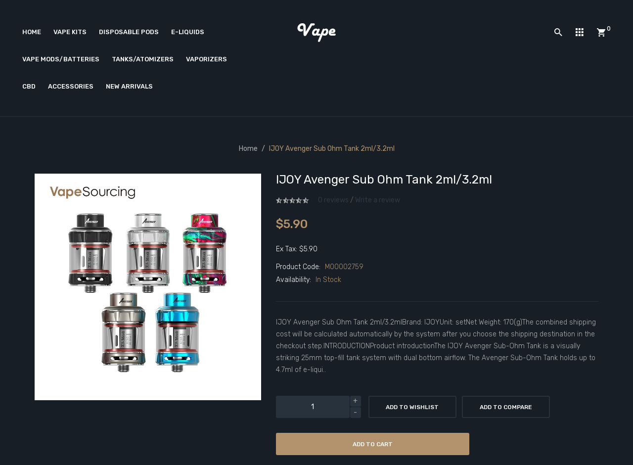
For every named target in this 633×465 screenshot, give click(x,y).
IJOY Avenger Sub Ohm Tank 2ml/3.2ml (332, 148)
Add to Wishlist (412, 407)
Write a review (377, 200)
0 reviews (333, 200)
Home (248, 148)
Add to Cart (373, 444)
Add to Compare (506, 407)
